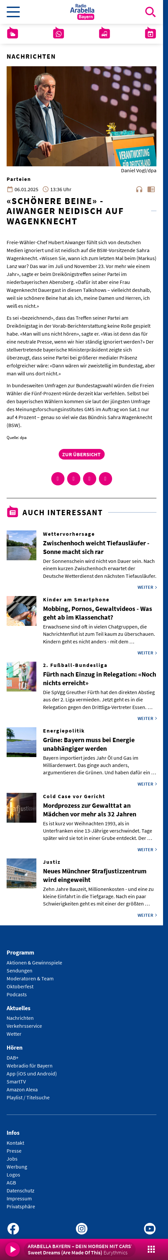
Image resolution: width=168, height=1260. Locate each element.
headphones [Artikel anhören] (139, 189)
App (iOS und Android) (32, 1073)
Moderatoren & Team (30, 978)
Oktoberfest (20, 986)
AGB (11, 1182)
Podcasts (17, 994)
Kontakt (15, 1142)
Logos (13, 1174)
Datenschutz (20, 1190)
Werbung (17, 1166)
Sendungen (19, 970)
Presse (14, 1150)
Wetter (14, 1033)
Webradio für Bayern (30, 1065)
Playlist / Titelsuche (28, 1097)
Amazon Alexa (22, 1089)
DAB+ (13, 1057)
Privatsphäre (21, 1206)
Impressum (19, 1198)
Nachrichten (20, 1017)
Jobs (12, 1158)
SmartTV (16, 1081)
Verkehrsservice (24, 1025)
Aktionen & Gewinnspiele (34, 962)
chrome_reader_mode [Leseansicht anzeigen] (151, 189)
